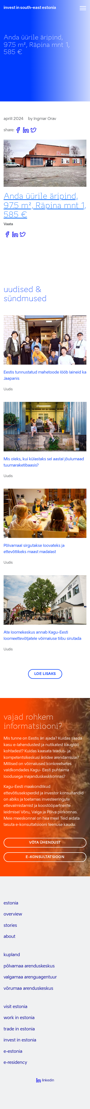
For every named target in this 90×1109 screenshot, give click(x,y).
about (9, 937)
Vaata (8, 224)
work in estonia (19, 1018)
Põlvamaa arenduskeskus (29, 966)
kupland (12, 955)
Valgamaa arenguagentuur (30, 977)
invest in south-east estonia (30, 8)
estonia (11, 903)
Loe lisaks (45, 674)
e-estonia (13, 1051)
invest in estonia (20, 1040)
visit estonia (15, 1007)
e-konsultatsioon (45, 857)
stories (10, 925)
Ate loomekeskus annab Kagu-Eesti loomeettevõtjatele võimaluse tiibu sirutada (42, 636)
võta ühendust (45, 842)
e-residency (15, 1062)
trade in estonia (19, 1029)
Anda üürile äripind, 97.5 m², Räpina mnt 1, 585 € (45, 205)
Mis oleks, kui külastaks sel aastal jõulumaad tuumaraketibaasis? (44, 462)
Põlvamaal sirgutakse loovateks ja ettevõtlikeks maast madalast (34, 549)
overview (13, 914)
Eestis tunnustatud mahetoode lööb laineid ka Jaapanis (45, 376)
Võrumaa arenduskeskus (28, 988)
